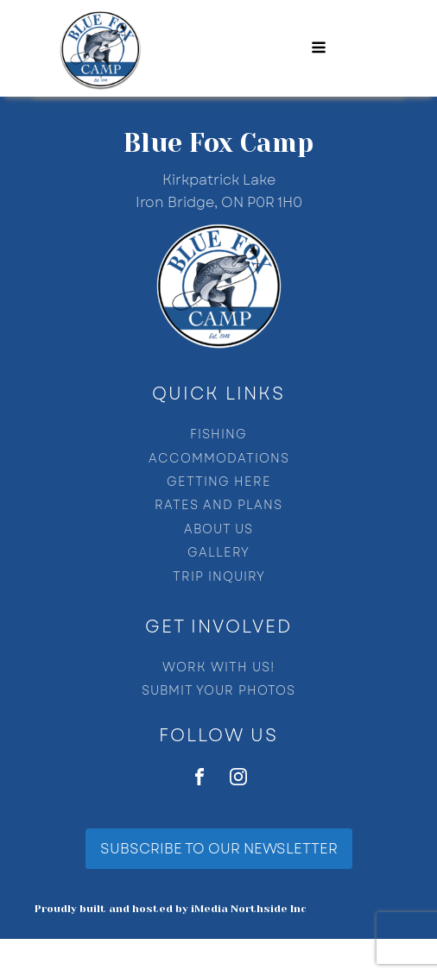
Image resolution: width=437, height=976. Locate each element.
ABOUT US (218, 529)
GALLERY (218, 552)
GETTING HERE (219, 481)
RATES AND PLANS (218, 505)
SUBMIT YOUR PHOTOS (218, 690)
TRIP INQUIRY (219, 576)
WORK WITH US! (218, 667)
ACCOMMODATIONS (219, 458)
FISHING (218, 434)
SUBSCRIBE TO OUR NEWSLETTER (219, 849)
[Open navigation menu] (318, 49)
